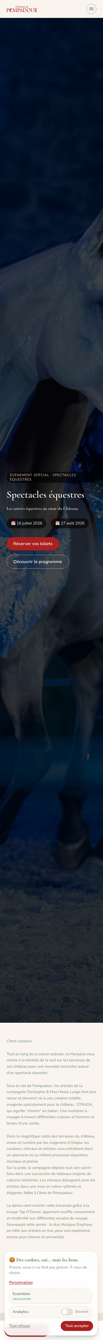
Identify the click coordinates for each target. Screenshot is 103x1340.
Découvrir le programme (37, 562)
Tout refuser (19, 1325)
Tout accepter (77, 1325)
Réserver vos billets (32, 544)
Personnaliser (21, 1282)
